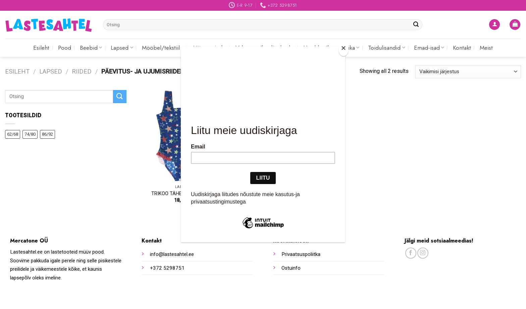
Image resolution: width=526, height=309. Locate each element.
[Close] (343, 49)
